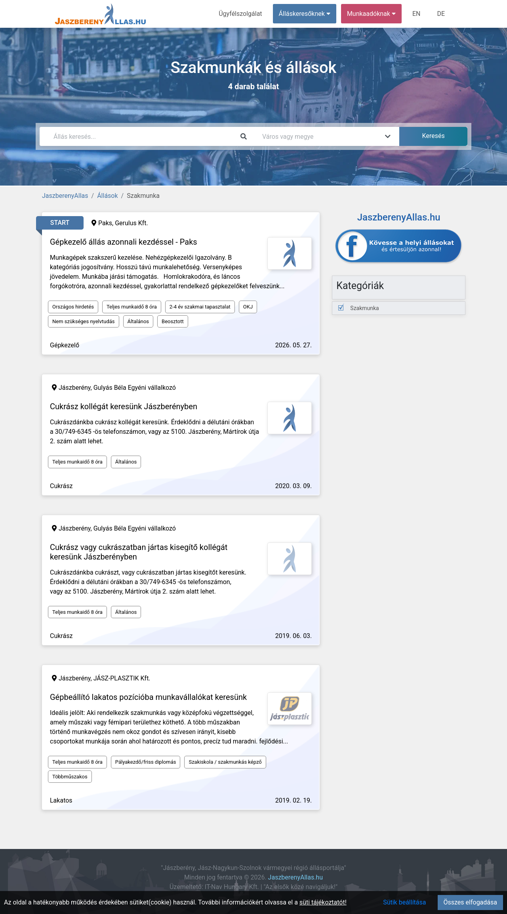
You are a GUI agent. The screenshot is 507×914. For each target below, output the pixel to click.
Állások (107, 195)
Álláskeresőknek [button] (304, 13)
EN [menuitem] (416, 13)
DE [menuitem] (441, 13)
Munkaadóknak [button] (371, 13)
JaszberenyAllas (65, 195)
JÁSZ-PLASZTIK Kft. (122, 678)
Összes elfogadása (470, 902)
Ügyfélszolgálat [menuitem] (240, 13)
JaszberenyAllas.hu (295, 877)
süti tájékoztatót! (323, 902)
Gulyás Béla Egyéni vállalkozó (134, 387)
